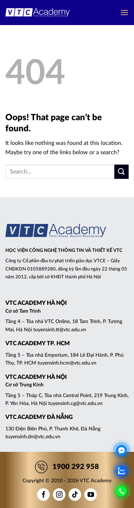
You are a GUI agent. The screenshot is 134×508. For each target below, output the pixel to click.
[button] (124, 12)
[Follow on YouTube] (90, 494)
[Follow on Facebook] (43, 494)
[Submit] (121, 172)
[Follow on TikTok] (75, 494)
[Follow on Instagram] (59, 494)
